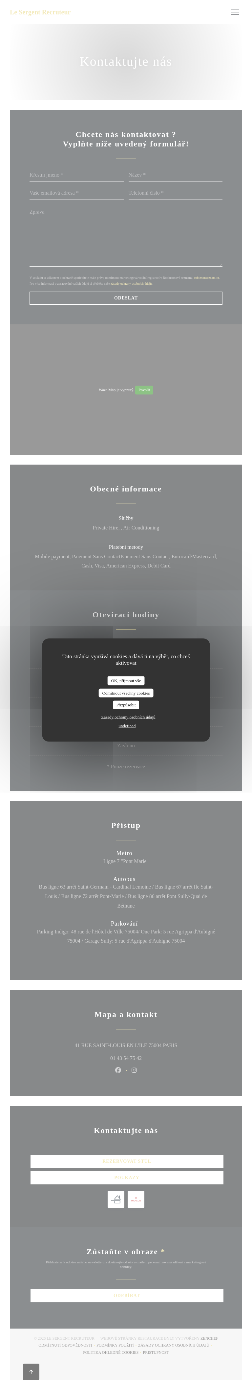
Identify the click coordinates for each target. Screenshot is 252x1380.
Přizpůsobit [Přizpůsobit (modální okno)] (126, 704)
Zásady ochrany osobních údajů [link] (128, 716)
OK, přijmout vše (126, 680)
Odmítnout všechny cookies (126, 692)
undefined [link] (127, 725)
